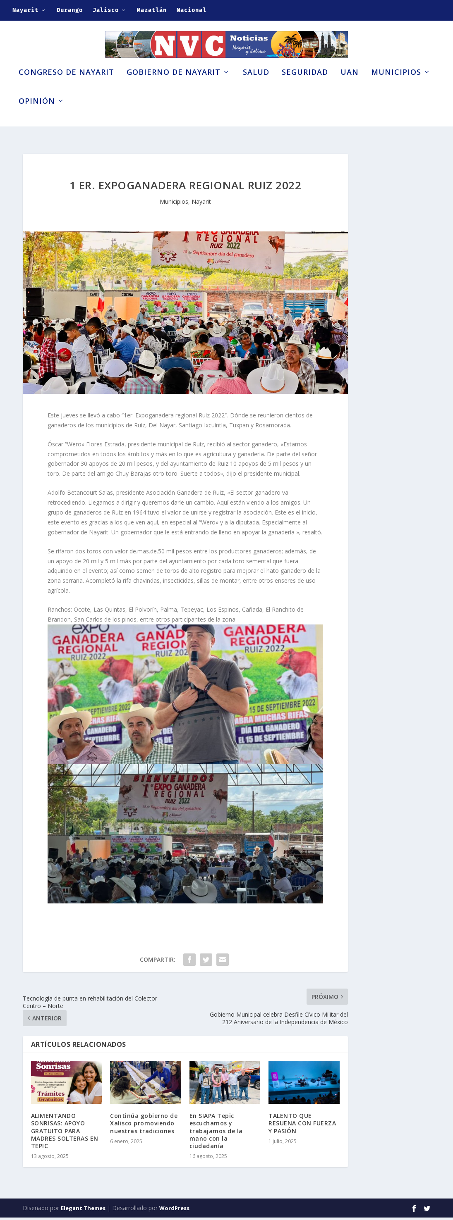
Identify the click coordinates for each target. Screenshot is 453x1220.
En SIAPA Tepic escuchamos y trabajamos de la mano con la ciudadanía (216, 1133)
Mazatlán (152, 10)
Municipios (396, 86)
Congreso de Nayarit (66, 86)
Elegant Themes (83, 1210)
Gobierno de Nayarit (174, 86)
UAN (349, 86)
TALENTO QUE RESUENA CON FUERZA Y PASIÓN (302, 1125)
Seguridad (305, 86)
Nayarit (25, 10)
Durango (70, 10)
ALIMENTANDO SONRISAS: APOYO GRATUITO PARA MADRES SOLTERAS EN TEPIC (64, 1133)
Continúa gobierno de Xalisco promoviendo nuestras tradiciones (143, 1125)
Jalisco (106, 10)
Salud (256, 86)
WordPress (174, 1210)
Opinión (37, 115)
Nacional (191, 10)
